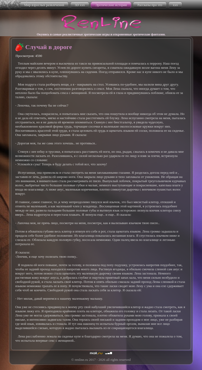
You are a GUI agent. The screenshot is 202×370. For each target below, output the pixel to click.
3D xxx (80, 5)
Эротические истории (111, 5)
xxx (175, 5)
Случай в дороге (48, 47)
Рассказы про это (149, 5)
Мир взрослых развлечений (44, 5)
